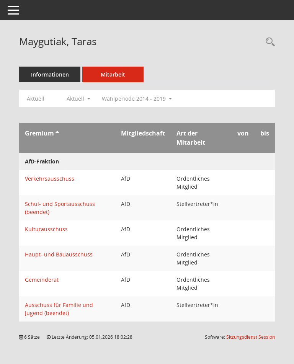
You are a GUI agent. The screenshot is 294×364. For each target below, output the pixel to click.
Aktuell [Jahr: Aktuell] (35, 98)
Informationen (50, 74)
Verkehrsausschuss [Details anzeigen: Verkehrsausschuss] (49, 178)
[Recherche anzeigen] (268, 42)
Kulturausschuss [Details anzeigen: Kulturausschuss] (46, 229)
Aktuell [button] (78, 98)
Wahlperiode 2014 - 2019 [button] (137, 98)
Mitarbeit (113, 74)
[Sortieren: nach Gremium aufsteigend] (57, 133)
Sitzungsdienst (250, 337)
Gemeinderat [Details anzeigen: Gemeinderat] (42, 279)
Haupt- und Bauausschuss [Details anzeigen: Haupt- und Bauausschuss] (59, 254)
